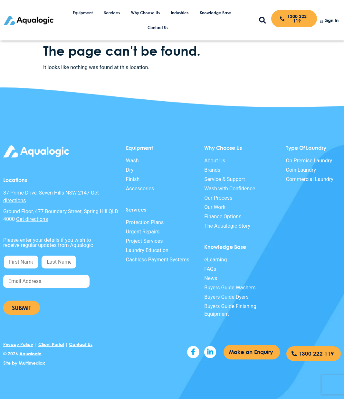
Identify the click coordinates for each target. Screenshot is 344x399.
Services (112, 12)
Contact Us (158, 27)
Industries (179, 12)
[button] (262, 20)
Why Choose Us (145, 12)
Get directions (32, 219)
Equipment (83, 12)
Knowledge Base (215, 12)
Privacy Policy (18, 344)
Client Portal (51, 344)
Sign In (332, 20)
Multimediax (32, 363)
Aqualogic (30, 353)
